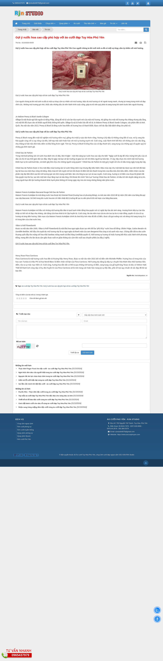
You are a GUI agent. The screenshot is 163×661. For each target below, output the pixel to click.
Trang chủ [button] (26, 23)
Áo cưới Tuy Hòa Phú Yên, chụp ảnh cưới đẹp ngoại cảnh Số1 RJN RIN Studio (105, 649)
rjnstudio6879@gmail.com (39, 3)
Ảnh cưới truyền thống (25, 624)
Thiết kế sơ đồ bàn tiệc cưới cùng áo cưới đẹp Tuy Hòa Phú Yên (43, 594)
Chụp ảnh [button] (50, 24)
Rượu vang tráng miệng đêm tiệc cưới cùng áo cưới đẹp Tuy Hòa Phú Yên (47, 601)
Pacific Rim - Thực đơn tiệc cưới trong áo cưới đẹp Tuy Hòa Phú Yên (45, 586)
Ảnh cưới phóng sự (24, 621)
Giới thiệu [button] (38, 23)
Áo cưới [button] (77, 23)
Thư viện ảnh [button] (90, 24)
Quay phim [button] (64, 24)
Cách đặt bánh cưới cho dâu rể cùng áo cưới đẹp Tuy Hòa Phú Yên (44, 598)
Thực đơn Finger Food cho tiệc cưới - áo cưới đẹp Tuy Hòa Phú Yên (44, 563)
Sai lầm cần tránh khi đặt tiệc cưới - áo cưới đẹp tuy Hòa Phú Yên (44, 578)
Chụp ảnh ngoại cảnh (25, 618)
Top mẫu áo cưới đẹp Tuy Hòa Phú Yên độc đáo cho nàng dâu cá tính (45, 590)
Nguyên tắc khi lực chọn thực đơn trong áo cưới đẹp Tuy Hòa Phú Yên (46, 570)
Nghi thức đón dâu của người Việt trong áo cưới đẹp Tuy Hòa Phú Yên (45, 567)
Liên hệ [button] (124, 23)
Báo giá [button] (103, 23)
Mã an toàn (20, 536)
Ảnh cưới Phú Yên (24, 633)
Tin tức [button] (113, 24)
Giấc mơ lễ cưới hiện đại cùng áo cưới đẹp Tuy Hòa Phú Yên (42, 574)
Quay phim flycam (24, 630)
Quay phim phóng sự (25, 627)
